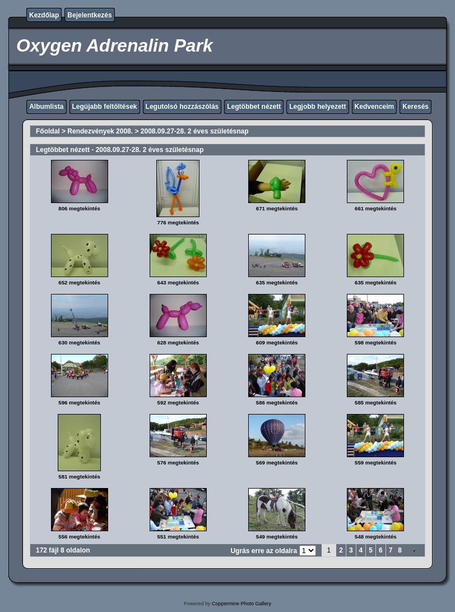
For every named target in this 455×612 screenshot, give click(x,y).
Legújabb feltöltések (104, 107)
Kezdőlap (44, 15)
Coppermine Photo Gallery (241, 603)
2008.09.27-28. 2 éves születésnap (195, 131)
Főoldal (48, 131)
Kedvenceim (374, 107)
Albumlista (46, 107)
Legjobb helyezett (317, 107)
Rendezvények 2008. (100, 131)
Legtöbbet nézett (254, 107)
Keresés (415, 107)
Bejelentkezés (89, 15)
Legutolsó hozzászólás (182, 107)
